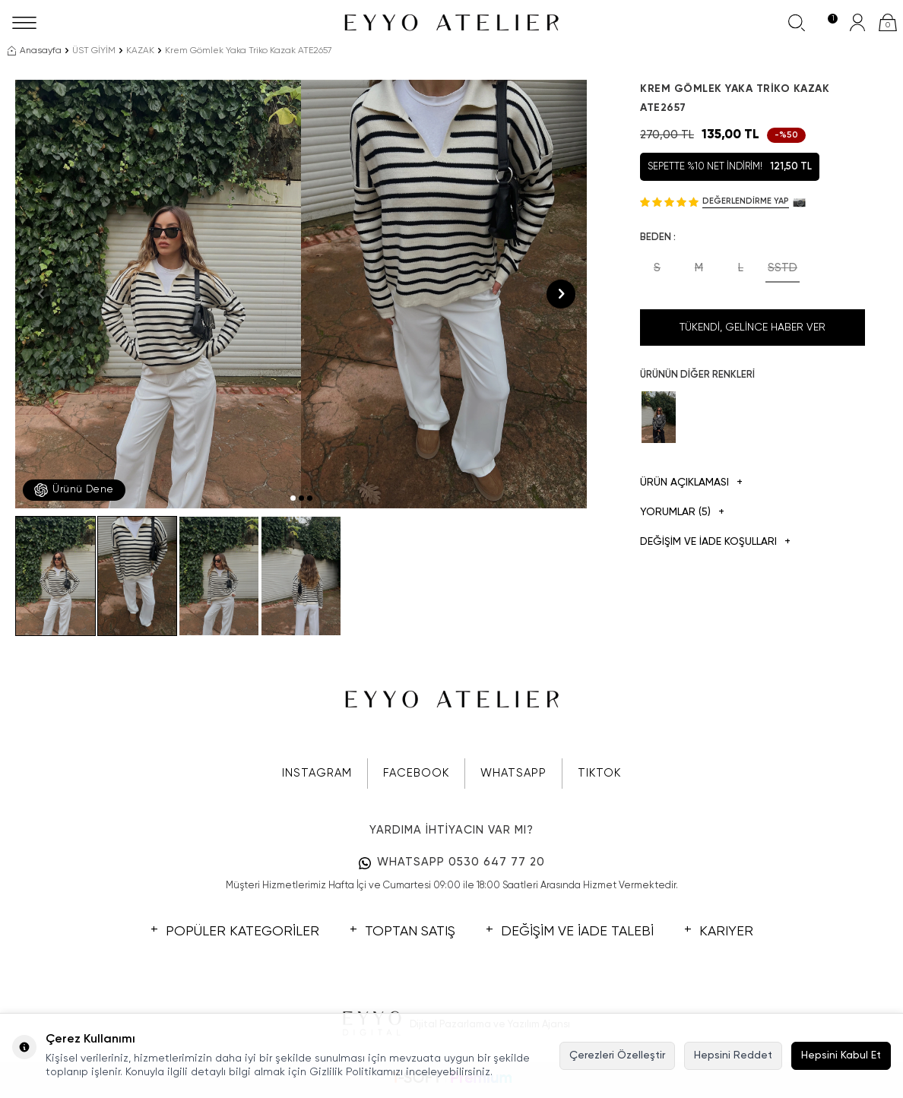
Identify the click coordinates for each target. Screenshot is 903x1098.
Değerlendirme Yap (745, 201)
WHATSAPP (513, 773)
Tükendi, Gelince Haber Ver (752, 327)
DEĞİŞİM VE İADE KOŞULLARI (715, 542)
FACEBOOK (416, 773)
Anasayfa (35, 51)
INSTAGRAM (317, 773)
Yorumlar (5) (682, 512)
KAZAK (140, 50)
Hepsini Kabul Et (841, 1055)
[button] (293, 498)
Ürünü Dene (74, 490)
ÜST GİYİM (94, 50)
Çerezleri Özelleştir (617, 1055)
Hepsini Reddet (733, 1055)
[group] (158, 294)
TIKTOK (599, 773)
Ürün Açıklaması (691, 483)
